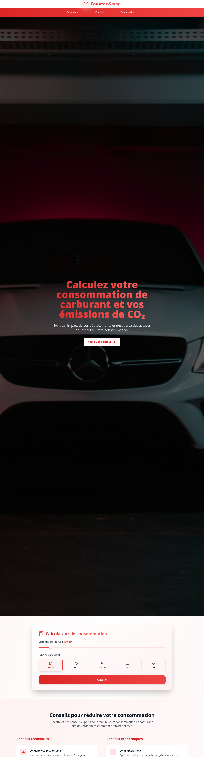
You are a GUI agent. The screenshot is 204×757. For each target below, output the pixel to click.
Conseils (101, 12)
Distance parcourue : (55, 641)
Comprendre (129, 12)
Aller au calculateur (102, 341)
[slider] (50, 647)
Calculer (102, 679)
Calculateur (74, 12)
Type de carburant (49, 655)
